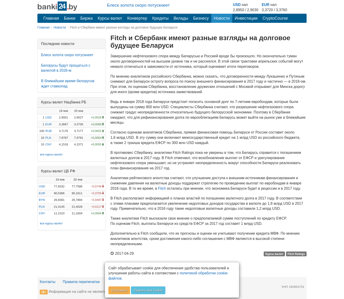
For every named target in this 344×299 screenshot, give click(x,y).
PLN (48, 137)
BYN (42, 200)
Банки (70, 18)
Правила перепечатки (81, 282)
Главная (51, 18)
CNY (48, 144)
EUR (265, 5)
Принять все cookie (148, 290)
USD (237, 5)
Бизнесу (201, 18)
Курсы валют (110, 18)
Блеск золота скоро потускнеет (138, 5)
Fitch (162, 188)
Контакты (47, 282)
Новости (222, 18)
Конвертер (137, 18)
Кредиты (160, 18)
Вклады (181, 18)
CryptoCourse (275, 18)
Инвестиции (246, 18)
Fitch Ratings (296, 253)
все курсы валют (51, 154)
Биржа (86, 18)
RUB (48, 131)
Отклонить (119, 290)
